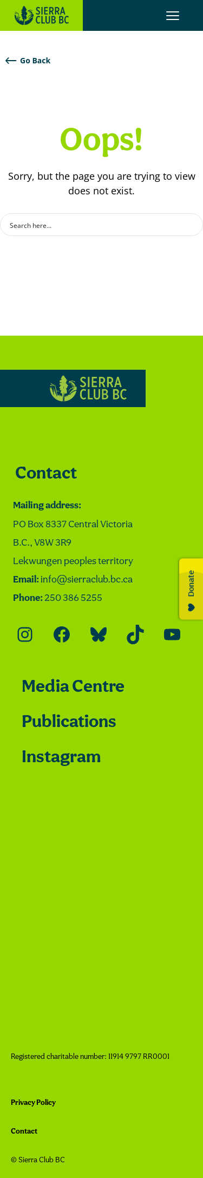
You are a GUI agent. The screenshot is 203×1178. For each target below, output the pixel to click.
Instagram (61, 758)
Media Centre (73, 687)
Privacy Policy (33, 1103)
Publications (69, 722)
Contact (46, 474)
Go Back (27, 60)
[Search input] (94, 225)
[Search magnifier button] (191, 224)
